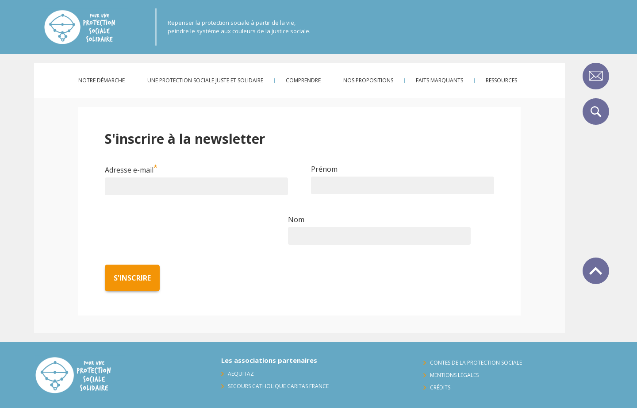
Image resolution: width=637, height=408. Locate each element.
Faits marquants (439, 80)
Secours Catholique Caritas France (278, 386)
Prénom (324, 169)
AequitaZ (241, 373)
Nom (296, 219)
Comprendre (303, 80)
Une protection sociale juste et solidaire (205, 80)
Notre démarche (101, 80)
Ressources (501, 80)
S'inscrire (132, 278)
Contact (596, 76)
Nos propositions (368, 80)
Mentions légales (454, 375)
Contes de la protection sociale (476, 362)
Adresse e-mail (129, 170)
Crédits (440, 387)
